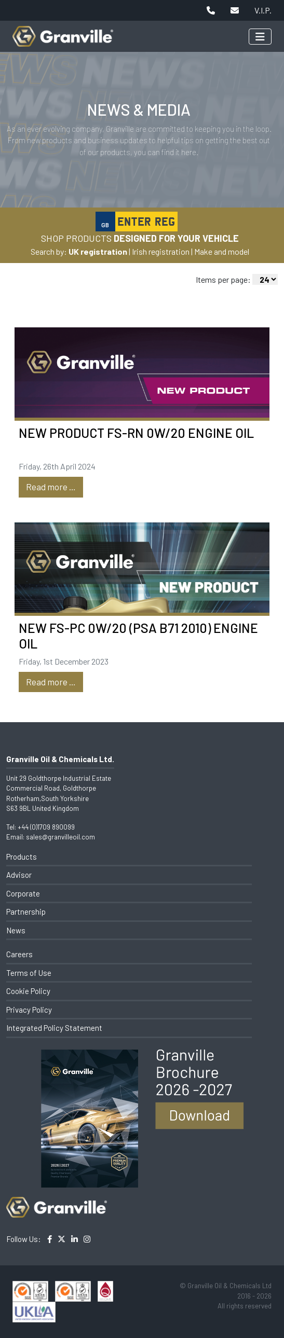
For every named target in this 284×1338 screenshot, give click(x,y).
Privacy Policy (29, 1009)
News (15, 930)
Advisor (19, 874)
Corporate (23, 893)
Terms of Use (28, 972)
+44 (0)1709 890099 (46, 827)
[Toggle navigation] (260, 37)
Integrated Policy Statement (54, 1027)
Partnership (26, 911)
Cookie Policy (28, 991)
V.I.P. (263, 10)
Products (21, 856)
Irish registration (161, 251)
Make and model (221, 251)
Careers (19, 954)
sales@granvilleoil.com (60, 837)
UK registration (98, 251)
